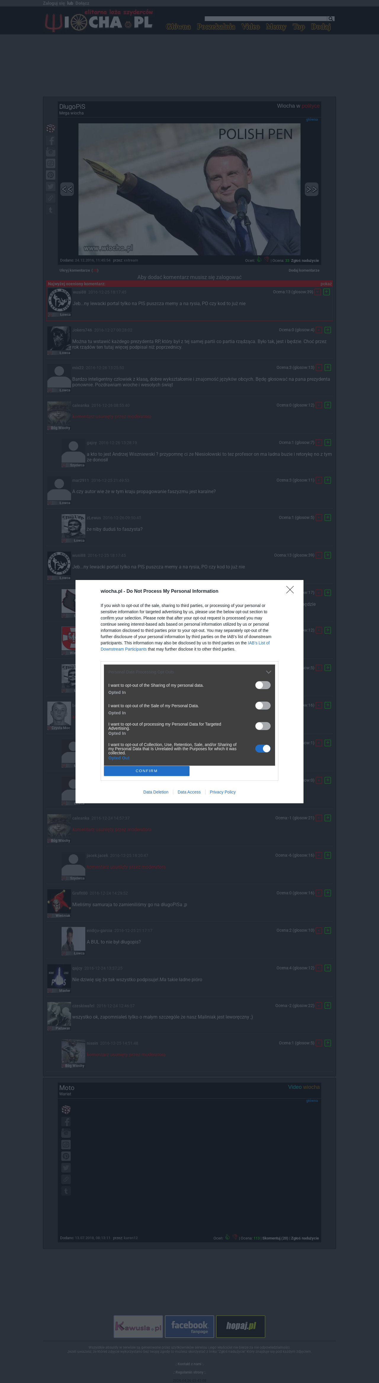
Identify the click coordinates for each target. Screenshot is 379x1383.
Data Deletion (155, 792)
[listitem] (189, 672)
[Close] (292, 591)
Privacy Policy (223, 792)
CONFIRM (147, 771)
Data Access (189, 792)
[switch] (263, 685)
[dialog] (189, 691)
